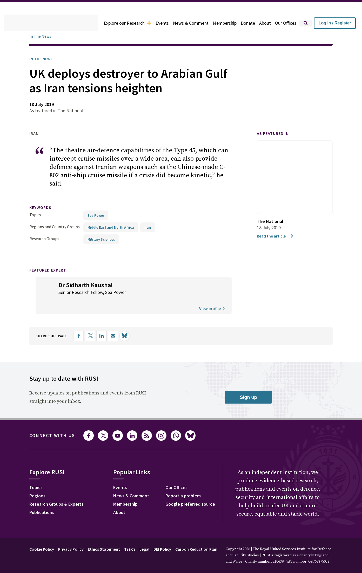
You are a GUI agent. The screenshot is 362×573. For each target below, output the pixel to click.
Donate (257, 23)
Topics (35, 206)
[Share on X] (95, 327)
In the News (42, 59)
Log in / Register (340, 23)
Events (167, 23)
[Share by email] (118, 327)
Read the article (276, 236)
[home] (51, 23)
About (275, 23)
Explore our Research (130, 23)
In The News (41, 36)
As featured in (276, 133)
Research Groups (45, 230)
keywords (42, 199)
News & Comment (197, 23)
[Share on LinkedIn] (107, 327)
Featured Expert (51, 261)
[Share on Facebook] (84, 327)
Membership (233, 23)
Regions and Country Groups (55, 218)
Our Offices (297, 23)
